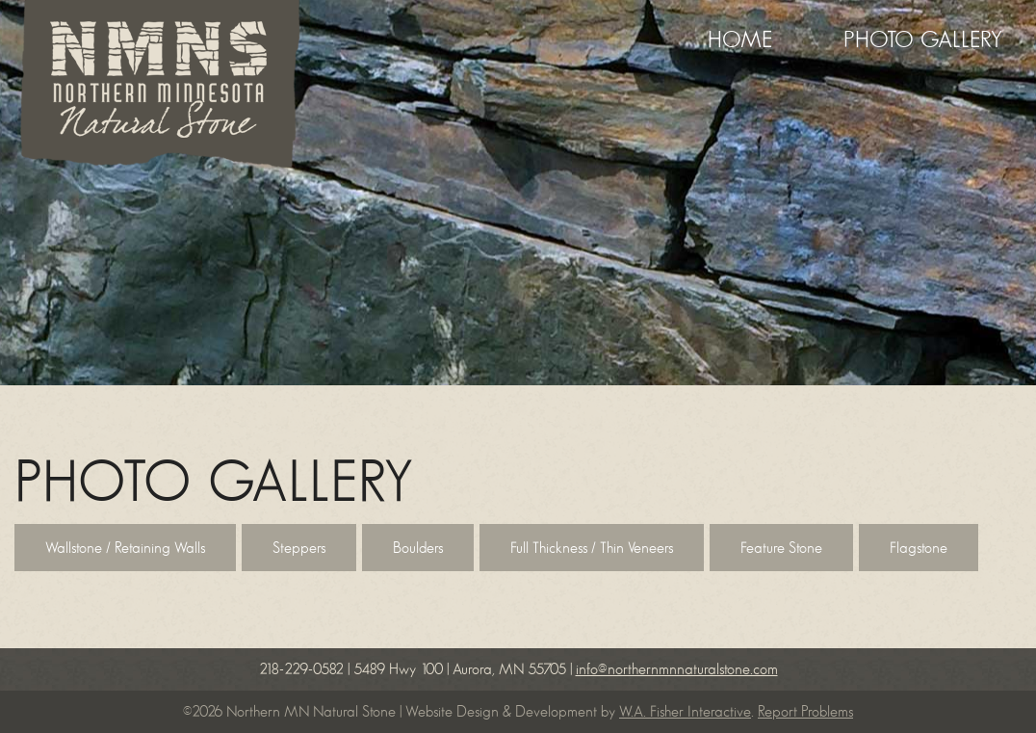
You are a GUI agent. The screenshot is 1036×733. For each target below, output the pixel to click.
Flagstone (918, 548)
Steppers (298, 548)
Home (740, 40)
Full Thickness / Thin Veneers (591, 548)
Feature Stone (781, 548)
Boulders (418, 548)
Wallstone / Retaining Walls (125, 548)
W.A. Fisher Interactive (685, 712)
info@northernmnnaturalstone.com (677, 669)
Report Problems (805, 712)
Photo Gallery (922, 40)
